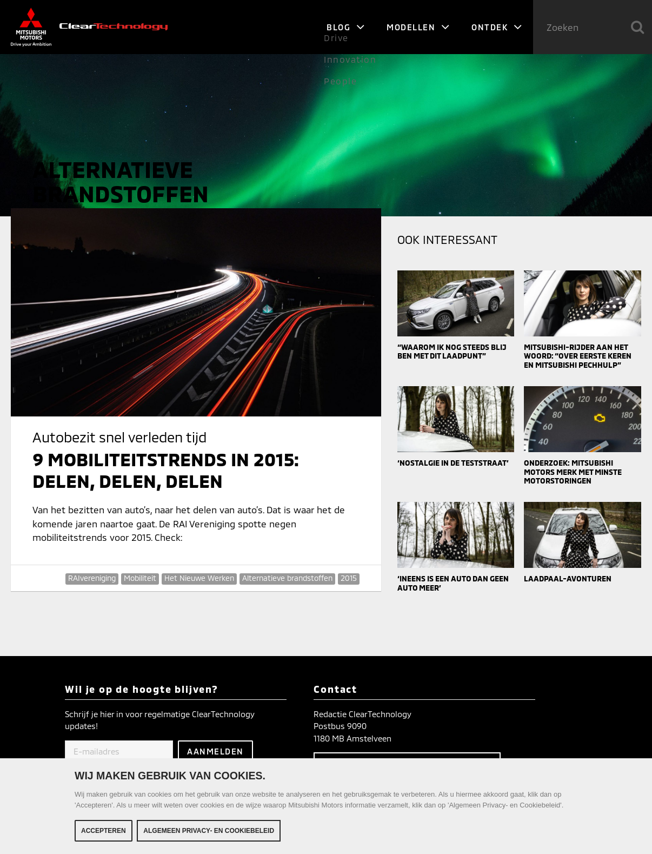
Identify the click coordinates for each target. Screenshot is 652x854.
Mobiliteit (140, 577)
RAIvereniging (92, 577)
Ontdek (496, 27)
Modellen (418, 27)
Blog (346, 27)
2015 (349, 577)
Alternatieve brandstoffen (287, 577)
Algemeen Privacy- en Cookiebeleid (208, 831)
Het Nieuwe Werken (199, 577)
